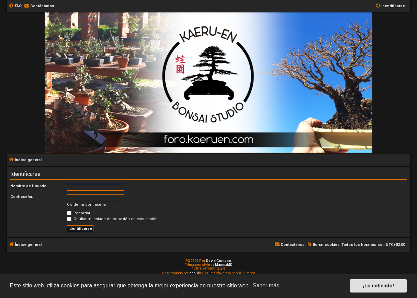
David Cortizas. (219, 261)
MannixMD (224, 264)
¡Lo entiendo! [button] (378, 285)
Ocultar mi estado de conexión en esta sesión (112, 219)
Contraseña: (21, 196)
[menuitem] (15, 6)
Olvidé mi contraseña (86, 204)
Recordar (78, 213)
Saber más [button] (266, 285)
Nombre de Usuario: (28, 186)
